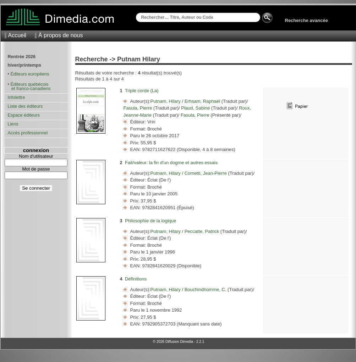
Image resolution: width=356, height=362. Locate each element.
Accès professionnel (28, 132)
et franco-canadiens (29, 88)
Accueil (17, 35)
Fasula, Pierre (139, 108)
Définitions (136, 279)
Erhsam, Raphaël (202, 101)
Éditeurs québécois (29, 84)
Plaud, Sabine (195, 108)
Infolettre (16, 97)
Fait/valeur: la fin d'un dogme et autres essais (171, 162)
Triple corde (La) (142, 90)
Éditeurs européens (29, 74)
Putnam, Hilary (166, 101)
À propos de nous (60, 35)
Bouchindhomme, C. (205, 289)
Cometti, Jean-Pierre (205, 173)
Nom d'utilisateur (36, 156)
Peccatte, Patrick (201, 231)
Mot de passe (36, 169)
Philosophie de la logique (150, 220)
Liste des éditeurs (25, 106)
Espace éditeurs (24, 115)
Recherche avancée (306, 20)
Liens (13, 124)
